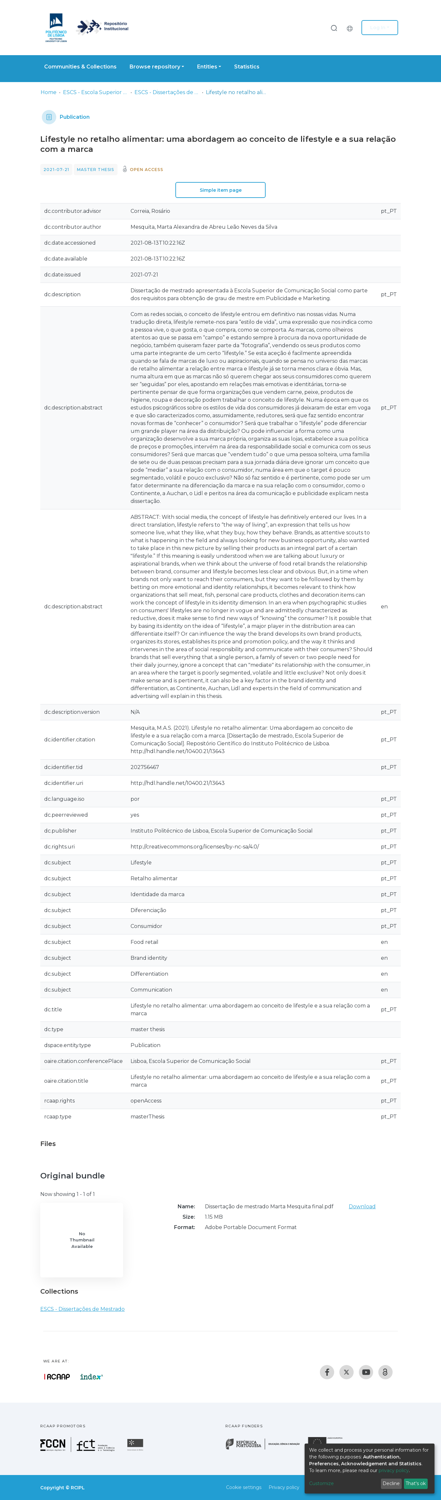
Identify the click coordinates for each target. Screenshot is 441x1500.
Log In (377, 27)
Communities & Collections (80, 67)
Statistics (246, 67)
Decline (391, 1483)
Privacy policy (284, 1487)
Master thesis (95, 169)
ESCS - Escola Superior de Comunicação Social (95, 92)
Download (362, 1206)
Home (49, 92)
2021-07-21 (56, 169)
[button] (351, 27)
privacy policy (394, 1470)
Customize (321, 1483)
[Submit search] (333, 27)
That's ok (416, 1483)
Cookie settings (243, 1487)
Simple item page (221, 190)
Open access (146, 169)
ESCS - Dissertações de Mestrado (166, 92)
